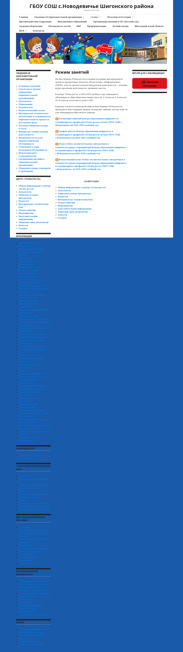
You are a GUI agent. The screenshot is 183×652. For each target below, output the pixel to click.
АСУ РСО (23, 255)
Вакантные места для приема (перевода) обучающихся (30, 140)
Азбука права (26, 343)
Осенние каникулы (29, 563)
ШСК (21, 30)
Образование (26, 104)
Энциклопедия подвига (32, 340)
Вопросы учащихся (29, 641)
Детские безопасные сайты (33, 614)
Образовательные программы (74, 193)
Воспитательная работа (31, 285)
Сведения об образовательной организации (58, 17)
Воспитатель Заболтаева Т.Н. (35, 509)
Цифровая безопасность (32, 328)
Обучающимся (27, 602)
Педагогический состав (32, 110)
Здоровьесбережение (30, 26)
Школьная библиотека (31, 389)
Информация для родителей (34, 506)
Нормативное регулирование (35, 593)
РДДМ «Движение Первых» (33, 337)
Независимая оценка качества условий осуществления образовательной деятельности (30, 273)
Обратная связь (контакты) (73, 211)
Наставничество (28, 261)
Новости (62, 214)
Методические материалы (33, 346)
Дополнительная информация (75, 208)
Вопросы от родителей (31, 644)
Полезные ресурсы (29, 551)
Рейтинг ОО (25, 258)
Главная (23, 17)
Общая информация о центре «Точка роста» (82, 187)
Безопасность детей (59, 26)
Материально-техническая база (75, 199)
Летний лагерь (120, 26)
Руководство (26, 107)
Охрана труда (26, 264)
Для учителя (26, 554)
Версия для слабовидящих (149, 83)
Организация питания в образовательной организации (31, 162)
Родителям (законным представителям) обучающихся (31, 608)
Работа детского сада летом (34, 503)
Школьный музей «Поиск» (149, 26)
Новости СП (25, 476)
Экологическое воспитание (34, 494)
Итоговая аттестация (119, 17)
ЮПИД (22, 500)
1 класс (94, 17)
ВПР (79, 26)
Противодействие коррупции (35, 21)
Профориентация (96, 26)
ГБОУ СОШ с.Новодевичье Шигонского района (91, 6)
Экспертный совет (29, 404)
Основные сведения (29, 86)
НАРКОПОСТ (26, 331)
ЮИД (21, 370)
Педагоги (63, 196)
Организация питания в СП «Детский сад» (116, 21)
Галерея (62, 218)
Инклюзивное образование (72, 21)
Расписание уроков (29, 282)
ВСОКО (22, 491)
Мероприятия (65, 205)
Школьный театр (28, 300)
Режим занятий (66, 202)
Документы (64, 190)
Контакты (38, 30)
